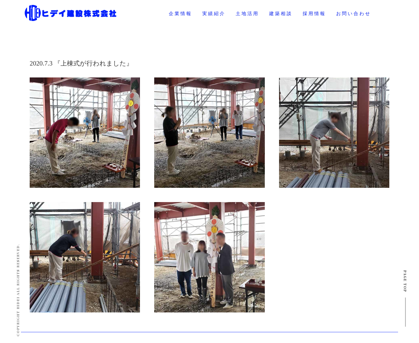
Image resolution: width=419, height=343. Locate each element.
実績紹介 (214, 13)
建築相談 (280, 13)
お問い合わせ (353, 13)
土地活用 (247, 13)
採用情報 (314, 13)
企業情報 (180, 13)
